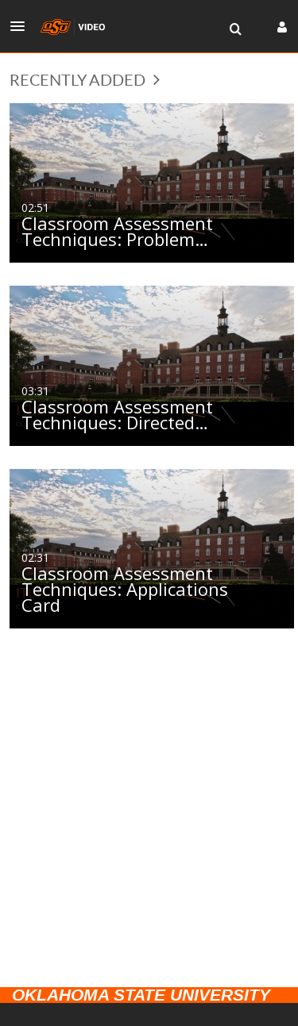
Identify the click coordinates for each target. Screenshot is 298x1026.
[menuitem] (235, 29)
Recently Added (85, 79)
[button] (22, 26)
